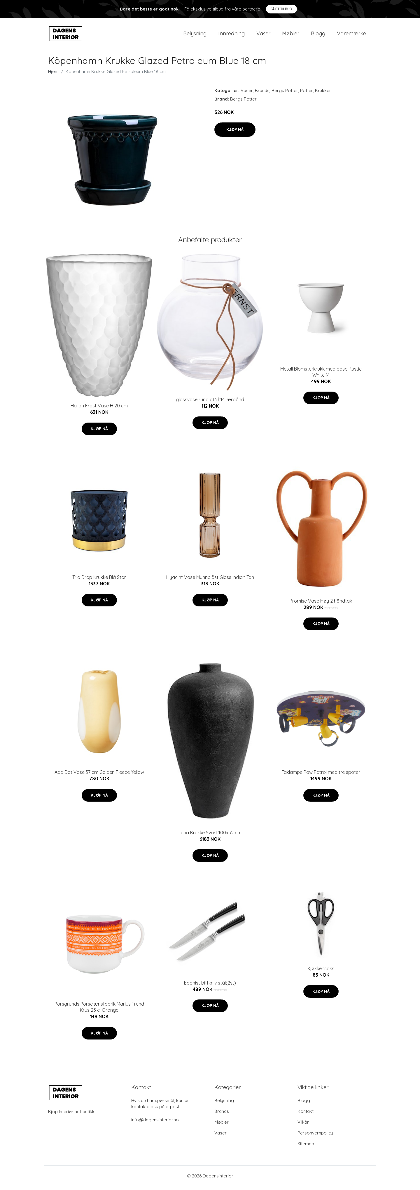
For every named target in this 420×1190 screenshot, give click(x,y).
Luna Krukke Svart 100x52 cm (210, 837)
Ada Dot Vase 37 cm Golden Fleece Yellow (99, 776)
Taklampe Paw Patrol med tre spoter (321, 776)
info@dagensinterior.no (155, 1124)
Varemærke (351, 35)
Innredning (231, 35)
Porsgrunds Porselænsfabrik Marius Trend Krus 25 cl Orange (99, 1011)
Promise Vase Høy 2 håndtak (321, 605)
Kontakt (306, 1115)
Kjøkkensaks (320, 972)
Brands (262, 94)
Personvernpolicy (315, 1137)
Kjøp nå (235, 133)
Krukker (323, 94)
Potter (306, 94)
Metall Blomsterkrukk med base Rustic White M (321, 376)
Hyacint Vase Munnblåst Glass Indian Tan (210, 581)
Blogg (318, 35)
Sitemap (306, 1148)
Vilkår (303, 1126)
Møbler (290, 35)
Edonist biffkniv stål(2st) (210, 987)
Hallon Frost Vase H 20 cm (99, 410)
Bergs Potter (285, 94)
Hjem (53, 75)
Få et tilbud (281, 9)
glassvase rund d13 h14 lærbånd (210, 404)
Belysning (194, 35)
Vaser (263, 35)
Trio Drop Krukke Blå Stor (99, 581)
